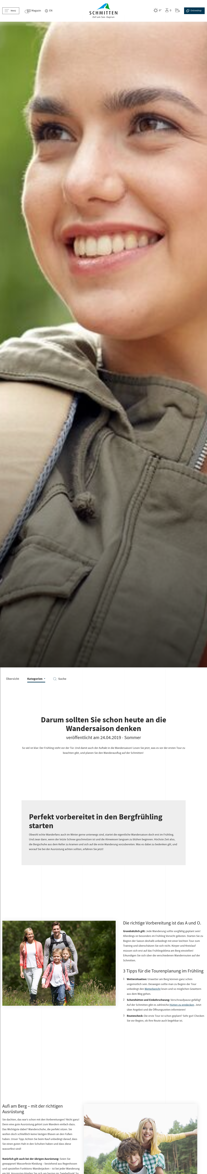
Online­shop (193, 11)
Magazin (41, 11)
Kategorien (36, 678)
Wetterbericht (153, 989)
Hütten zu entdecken (182, 1005)
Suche (59, 679)
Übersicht (12, 679)
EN (55, 11)
